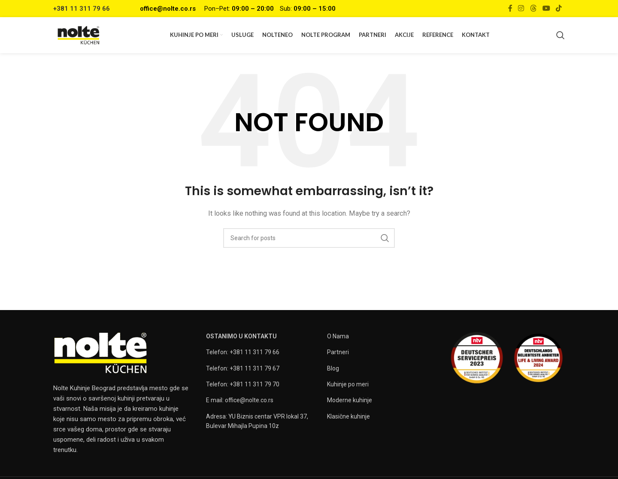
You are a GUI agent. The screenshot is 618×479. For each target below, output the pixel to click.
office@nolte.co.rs (168, 8)
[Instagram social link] (521, 8)
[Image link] (100, 354)
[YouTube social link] (546, 8)
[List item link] (262, 354)
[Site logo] (80, 36)
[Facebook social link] (510, 8)
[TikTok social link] (559, 8)
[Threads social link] (533, 8)
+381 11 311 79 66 (81, 8)
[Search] (560, 36)
